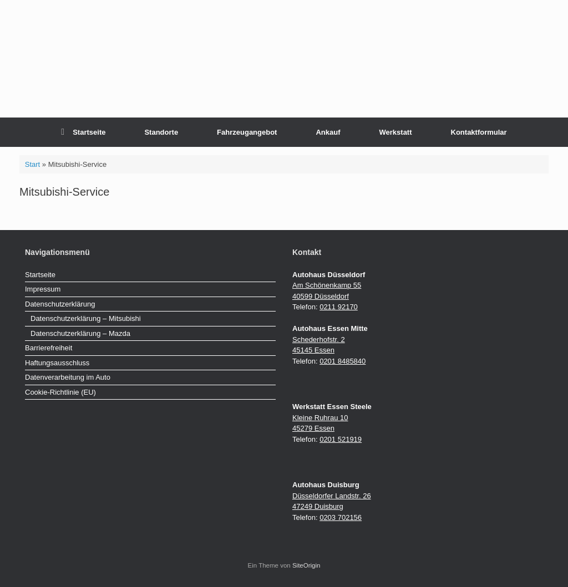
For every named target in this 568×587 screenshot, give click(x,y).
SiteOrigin (306, 565)
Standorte (161, 132)
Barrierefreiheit (48, 348)
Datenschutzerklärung (60, 304)
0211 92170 (339, 307)
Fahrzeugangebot (247, 132)
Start (32, 164)
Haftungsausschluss (57, 363)
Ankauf (328, 132)
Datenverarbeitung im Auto (67, 377)
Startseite (83, 132)
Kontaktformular (479, 132)
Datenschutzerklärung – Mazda (80, 333)
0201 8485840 (343, 361)
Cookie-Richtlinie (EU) (60, 392)
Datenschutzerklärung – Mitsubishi (86, 318)
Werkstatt (395, 132)
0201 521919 (341, 439)
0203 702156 (341, 517)
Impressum (42, 289)
